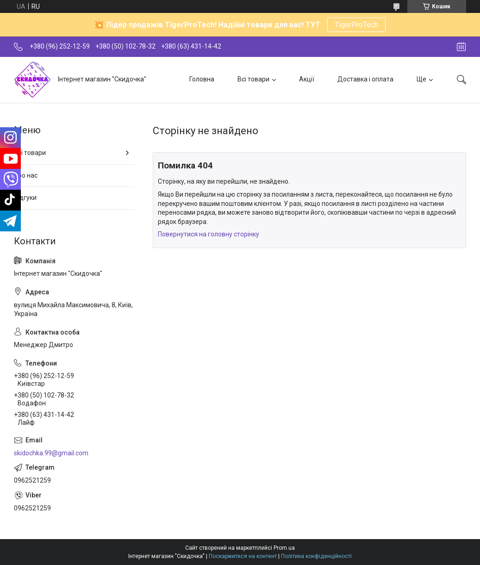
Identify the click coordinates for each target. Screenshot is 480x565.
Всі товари (253, 79)
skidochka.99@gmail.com (51, 453)
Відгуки (25, 197)
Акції (306, 79)
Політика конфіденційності (316, 556)
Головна (201, 79)
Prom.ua (284, 548)
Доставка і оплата (365, 79)
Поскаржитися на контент (243, 556)
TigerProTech (356, 24)
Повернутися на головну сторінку (208, 234)
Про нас (25, 175)
